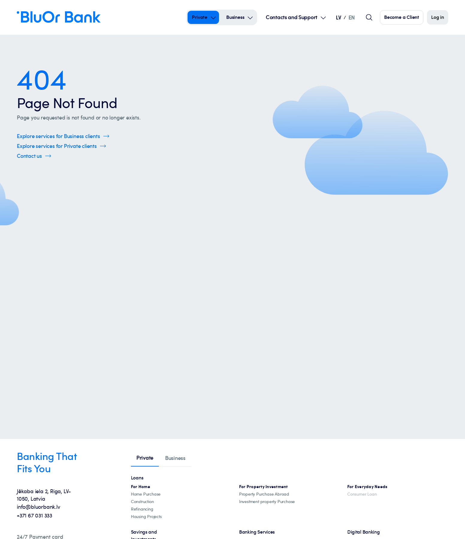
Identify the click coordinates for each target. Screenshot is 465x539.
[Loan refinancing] (142, 509)
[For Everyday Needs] (367, 487)
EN (351, 17)
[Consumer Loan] (362, 494)
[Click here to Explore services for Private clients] (61, 146)
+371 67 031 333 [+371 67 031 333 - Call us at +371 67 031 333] (34, 515)
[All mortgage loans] (140, 487)
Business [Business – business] (235, 17)
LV (338, 17)
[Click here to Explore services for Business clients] (63, 136)
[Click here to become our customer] (401, 17)
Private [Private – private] (199, 17)
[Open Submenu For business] (250, 17)
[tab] (145, 458)
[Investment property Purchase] (267, 502)
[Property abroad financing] (264, 494)
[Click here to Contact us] (34, 156)
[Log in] (437, 17)
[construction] (142, 502)
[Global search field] (369, 17)
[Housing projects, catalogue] (146, 517)
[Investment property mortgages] (263, 487)
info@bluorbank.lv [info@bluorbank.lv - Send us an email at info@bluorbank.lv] (38, 506)
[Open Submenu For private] (213, 17)
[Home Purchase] (146, 494)
